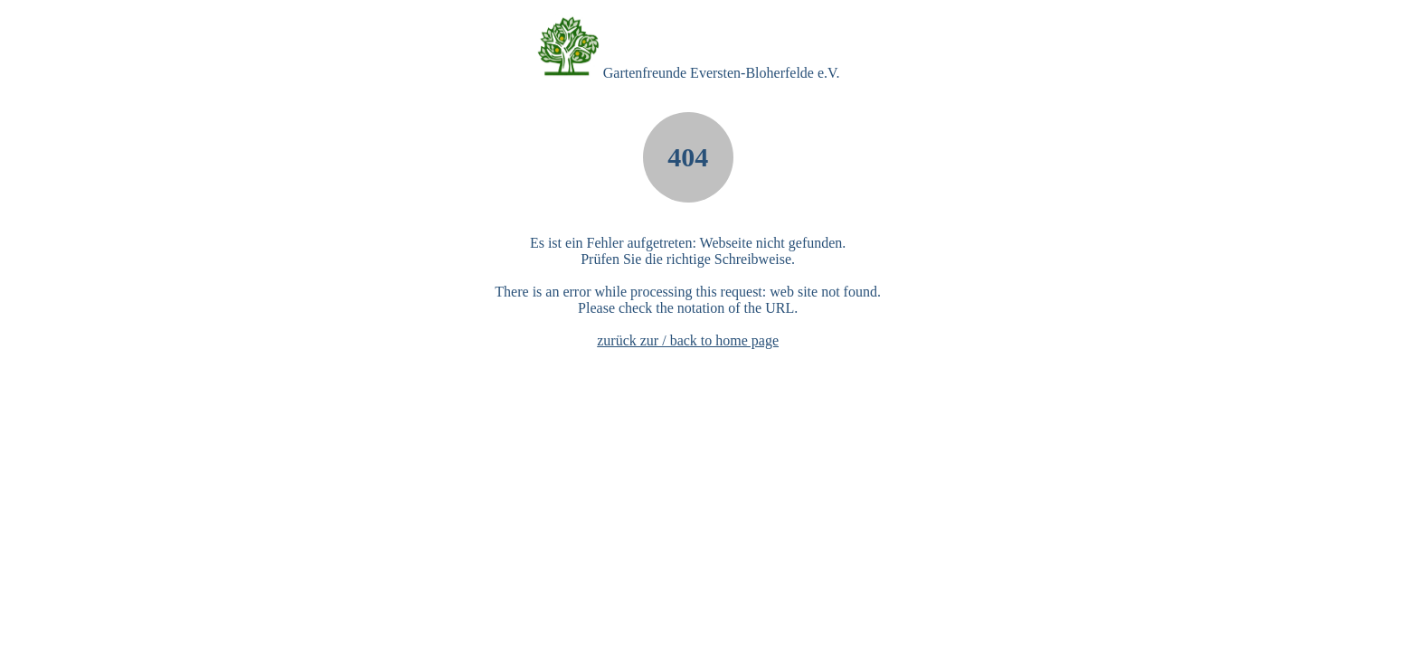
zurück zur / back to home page (688, 340)
